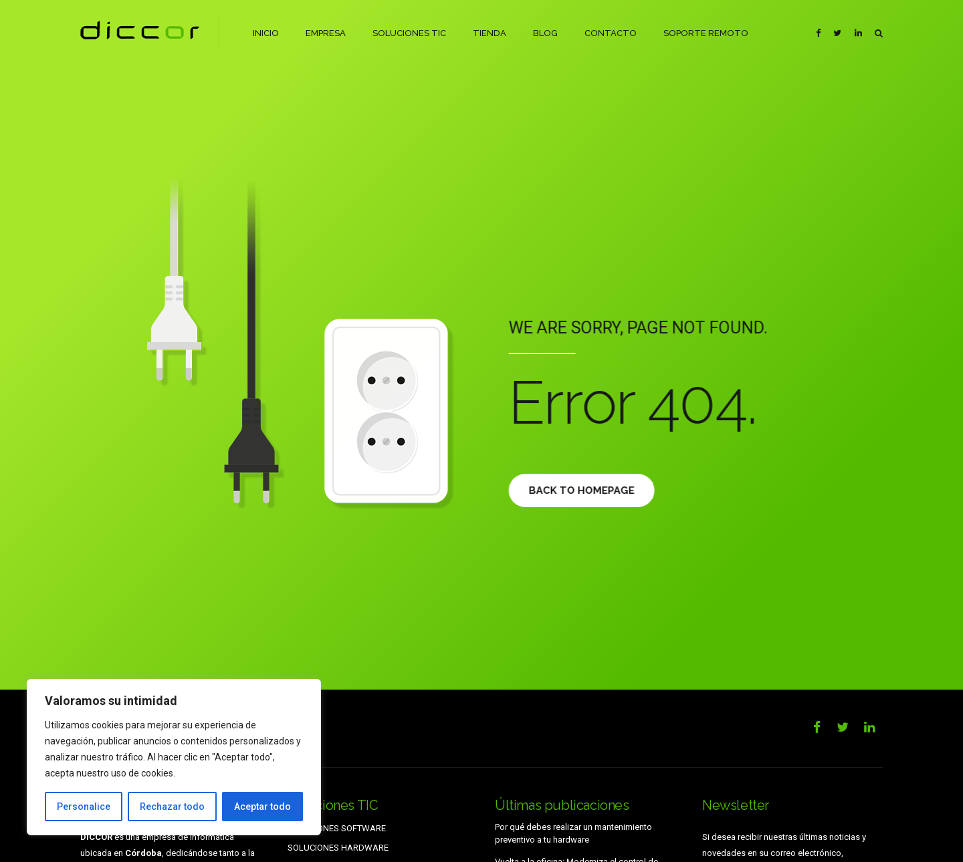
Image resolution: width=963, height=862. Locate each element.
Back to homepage (589, 490)
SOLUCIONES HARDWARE (338, 848)
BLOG (544, 33)
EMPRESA (326, 33)
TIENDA (489, 33)
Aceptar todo (262, 806)
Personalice (83, 806)
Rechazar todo (172, 806)
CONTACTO (610, 33)
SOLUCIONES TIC (409, 33)
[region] (174, 757)
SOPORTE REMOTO (705, 33)
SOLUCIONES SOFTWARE (337, 828)
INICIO (266, 33)
